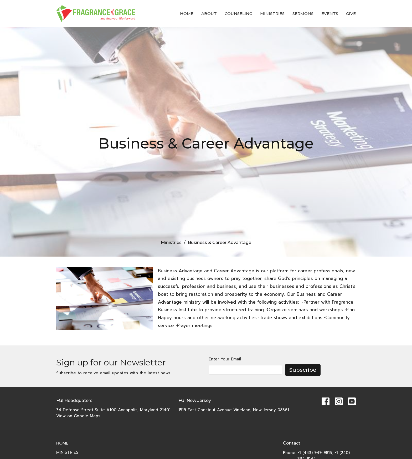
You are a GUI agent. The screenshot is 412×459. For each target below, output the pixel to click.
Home (186, 13)
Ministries (272, 13)
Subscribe (302, 370)
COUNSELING (238, 13)
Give (351, 13)
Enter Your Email (225, 359)
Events (329, 13)
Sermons (302, 13)
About (209, 13)
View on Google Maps (78, 416)
